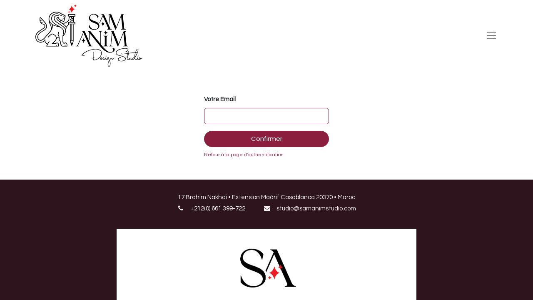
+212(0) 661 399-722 (217, 208)
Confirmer (266, 138)
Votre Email (220, 99)
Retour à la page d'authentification (244, 155)
